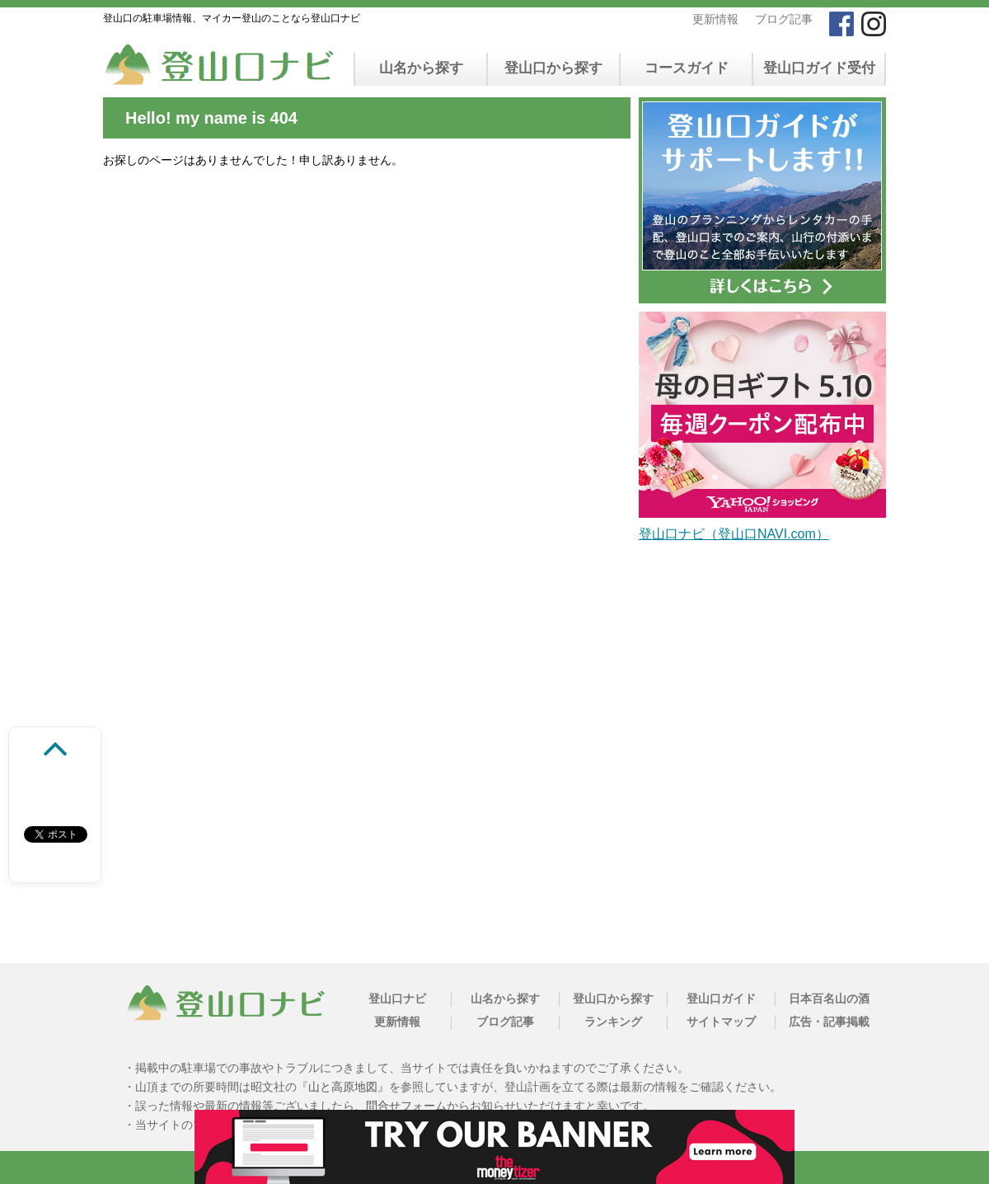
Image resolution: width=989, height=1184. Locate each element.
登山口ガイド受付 (819, 68)
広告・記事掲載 (829, 1021)
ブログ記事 (784, 19)
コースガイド (686, 68)
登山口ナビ (397, 998)
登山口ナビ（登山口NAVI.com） (734, 534)
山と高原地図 (342, 1086)
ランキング (613, 1021)
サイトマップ (721, 1021)
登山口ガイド (721, 998)
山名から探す (421, 68)
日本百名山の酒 (829, 998)
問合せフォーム (406, 1105)
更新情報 (715, 19)
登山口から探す (553, 68)
